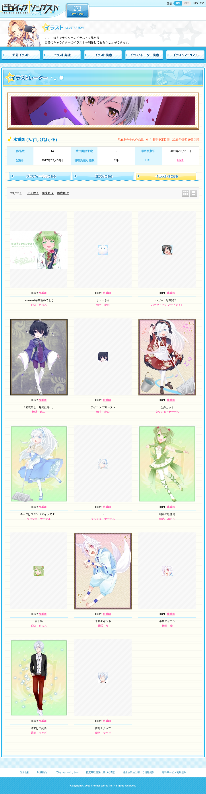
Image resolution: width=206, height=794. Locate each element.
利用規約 (42, 772)
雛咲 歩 (103, 625)
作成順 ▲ (48, 193)
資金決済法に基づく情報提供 (138, 772)
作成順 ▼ (63, 193)
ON (178, 3)
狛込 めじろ (39, 304)
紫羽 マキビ (39, 732)
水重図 (43, 293)
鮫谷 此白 (103, 304)
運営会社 (24, 772)
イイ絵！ (33, 193)
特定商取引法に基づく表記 (100, 772)
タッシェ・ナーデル (167, 411)
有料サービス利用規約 (174, 772)
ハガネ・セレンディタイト (167, 304)
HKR (180, 160)
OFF (186, 3)
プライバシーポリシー (66, 772)
